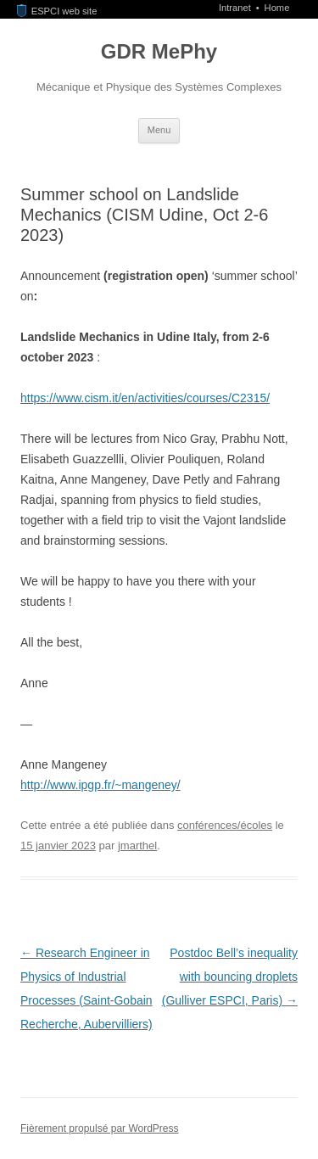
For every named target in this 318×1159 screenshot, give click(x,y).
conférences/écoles (224, 825)
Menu (159, 130)
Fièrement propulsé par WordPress (99, 1128)
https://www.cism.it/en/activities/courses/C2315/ (145, 398)
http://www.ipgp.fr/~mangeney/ (100, 785)
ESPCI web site (57, 11)
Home (277, 8)
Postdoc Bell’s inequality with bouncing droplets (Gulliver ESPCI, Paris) (230, 976)
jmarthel (137, 845)
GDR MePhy (159, 51)
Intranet (236, 8)
